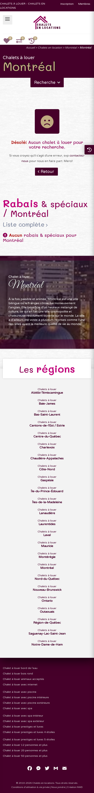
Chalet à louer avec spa (17, 708)
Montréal (71, 47)
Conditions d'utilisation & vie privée (30, 787)
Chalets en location (50, 47)
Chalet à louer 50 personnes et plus (25, 756)
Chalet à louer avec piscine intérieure (26, 697)
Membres (84, 3)
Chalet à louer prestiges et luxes (23, 726)
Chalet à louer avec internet (20, 684)
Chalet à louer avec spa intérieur (23, 715)
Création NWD (75, 787)
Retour (47, 171)
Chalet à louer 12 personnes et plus (25, 745)
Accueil (30, 47)
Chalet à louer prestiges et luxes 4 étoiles (29, 732)
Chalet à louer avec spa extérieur (23, 721)
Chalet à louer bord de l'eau (20, 668)
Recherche (47, 82)
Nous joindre (58, 787)
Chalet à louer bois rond (18, 673)
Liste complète (23, 224)
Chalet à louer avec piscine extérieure (26, 702)
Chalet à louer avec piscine (19, 691)
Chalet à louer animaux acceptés (23, 679)
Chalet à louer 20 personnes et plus (25, 750)
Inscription (67, 3)
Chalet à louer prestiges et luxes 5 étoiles (29, 739)
